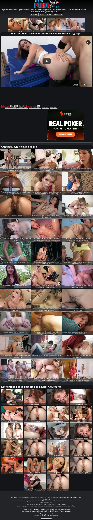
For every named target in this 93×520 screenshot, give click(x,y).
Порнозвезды (58, 14)
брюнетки (53, 108)
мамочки (8, 108)
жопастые (45, 108)
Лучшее (42, 14)
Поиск (49, 14)
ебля (14, 108)
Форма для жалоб (46, 514)
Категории (34, 14)
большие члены (35, 108)
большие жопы (22, 108)
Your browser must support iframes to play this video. (46, 70)
